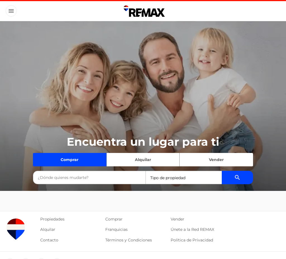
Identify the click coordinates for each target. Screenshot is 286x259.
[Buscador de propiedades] (237, 177)
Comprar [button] (114, 219)
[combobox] (89, 177)
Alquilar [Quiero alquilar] (143, 159)
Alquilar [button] (47, 229)
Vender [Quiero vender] (216, 159)
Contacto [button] (49, 240)
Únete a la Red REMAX (192, 229)
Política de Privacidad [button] (192, 240)
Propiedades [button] (52, 219)
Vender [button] (177, 219)
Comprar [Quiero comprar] (69, 159)
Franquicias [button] (116, 229)
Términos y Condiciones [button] (128, 240)
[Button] (11, 10)
